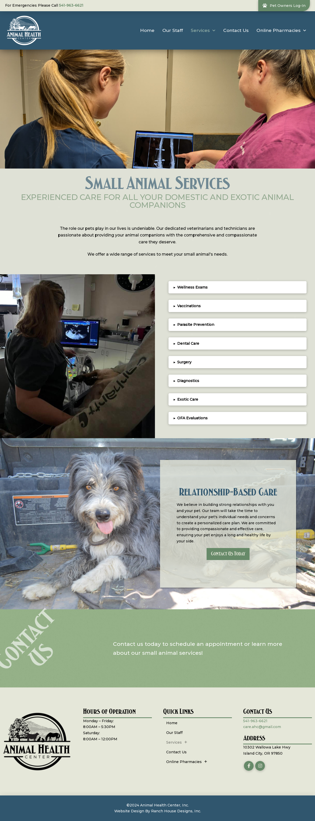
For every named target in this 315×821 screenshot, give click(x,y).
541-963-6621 (71, 5)
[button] (237, 287)
